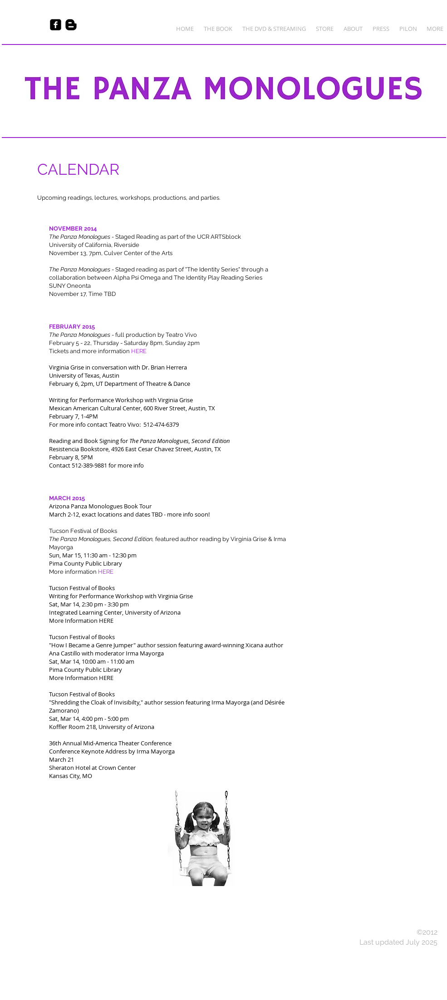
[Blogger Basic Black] (71, 24)
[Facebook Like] (19, 25)
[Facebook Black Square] (55, 24)
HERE (106, 620)
